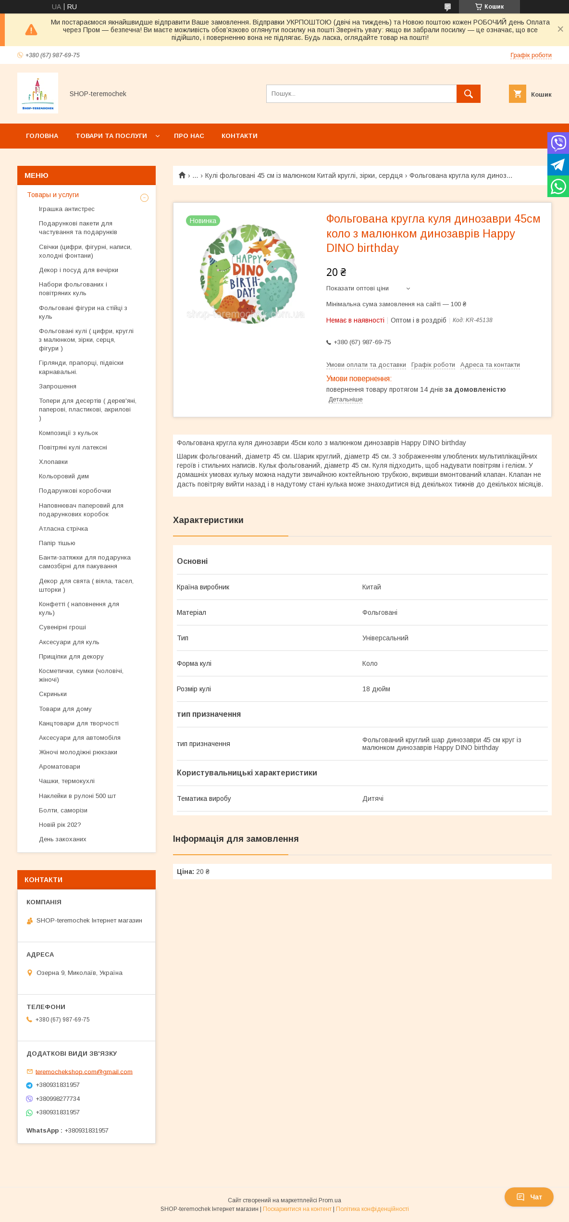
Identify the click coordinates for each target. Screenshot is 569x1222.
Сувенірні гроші (62, 627)
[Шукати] (469, 94)
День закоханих (63, 839)
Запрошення (57, 386)
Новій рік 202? (60, 824)
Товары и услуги (53, 195)
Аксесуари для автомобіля (80, 737)
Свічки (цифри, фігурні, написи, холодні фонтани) (85, 251)
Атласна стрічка (63, 528)
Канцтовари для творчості (79, 723)
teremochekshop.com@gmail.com (84, 1071)
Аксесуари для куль (69, 642)
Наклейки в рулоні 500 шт (77, 795)
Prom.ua (330, 1200)
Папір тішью (57, 543)
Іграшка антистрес (67, 208)
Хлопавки (53, 461)
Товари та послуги (111, 135)
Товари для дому (65, 708)
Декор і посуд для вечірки (78, 270)
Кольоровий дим (64, 476)
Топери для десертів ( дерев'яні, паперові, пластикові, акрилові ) (87, 409)
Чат (529, 1197)
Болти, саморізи (63, 810)
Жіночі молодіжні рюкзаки (78, 752)
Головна (42, 135)
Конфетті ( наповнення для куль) (79, 608)
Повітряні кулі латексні (73, 447)
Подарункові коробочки (75, 490)
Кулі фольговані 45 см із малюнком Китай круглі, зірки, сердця (304, 175)
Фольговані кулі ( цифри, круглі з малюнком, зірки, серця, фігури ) (86, 339)
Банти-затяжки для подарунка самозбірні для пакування (85, 562)
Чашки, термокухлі (67, 781)
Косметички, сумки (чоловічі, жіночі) (81, 675)
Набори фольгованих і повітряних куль (73, 289)
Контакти (240, 135)
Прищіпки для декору (71, 656)
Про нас (189, 135)
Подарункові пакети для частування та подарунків (78, 228)
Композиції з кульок (68, 432)
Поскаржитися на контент (297, 1209)
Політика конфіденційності (372, 1209)
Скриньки (53, 694)
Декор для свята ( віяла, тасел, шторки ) (86, 585)
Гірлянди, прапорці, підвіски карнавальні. (81, 367)
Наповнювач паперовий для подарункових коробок (81, 510)
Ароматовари (59, 766)
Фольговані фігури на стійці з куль (83, 312)
